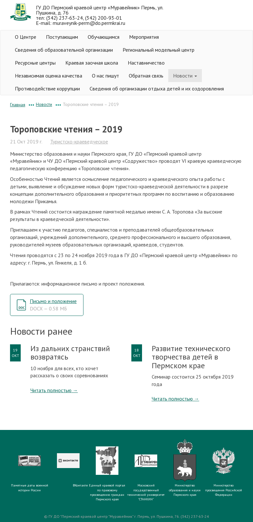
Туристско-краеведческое (79, 141)
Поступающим (62, 37)
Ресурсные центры (35, 62)
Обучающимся (103, 37)
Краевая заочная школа (91, 62)
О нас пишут (105, 75)
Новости (185, 75)
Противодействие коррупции (47, 88)
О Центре (25, 37)
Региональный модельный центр (158, 50)
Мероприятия (144, 37)
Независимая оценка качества (48, 75)
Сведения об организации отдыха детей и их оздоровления (157, 88)
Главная (17, 105)
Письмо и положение (53, 305)
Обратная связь (146, 75)
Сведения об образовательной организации (64, 50)
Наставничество (146, 62)
